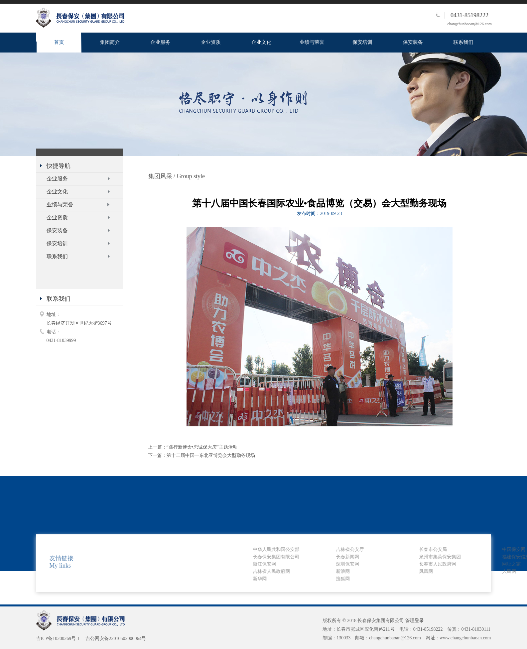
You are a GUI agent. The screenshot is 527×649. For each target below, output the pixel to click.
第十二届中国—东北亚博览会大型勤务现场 (211, 455)
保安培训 (362, 42)
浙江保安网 (399, 564)
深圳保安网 (482, 564)
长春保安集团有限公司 (411, 556)
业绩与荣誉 (311, 42)
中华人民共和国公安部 (411, 549)
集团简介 (110, 42)
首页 (59, 42)
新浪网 (478, 571)
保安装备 (412, 42)
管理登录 (414, 620)
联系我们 (463, 42)
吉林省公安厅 (485, 549)
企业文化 (261, 42)
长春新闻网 (482, 556)
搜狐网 (478, 578)
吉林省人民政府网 (406, 571)
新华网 (395, 578)
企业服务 (160, 42)
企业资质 (211, 42)
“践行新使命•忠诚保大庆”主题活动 (202, 447)
